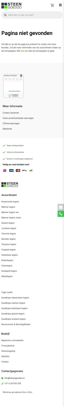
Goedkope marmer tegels (13, 303)
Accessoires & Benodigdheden (15, 324)
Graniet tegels (7, 223)
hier (22, 51)
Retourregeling (8, 351)
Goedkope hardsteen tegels (14, 308)
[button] (60, 5)
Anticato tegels (8, 239)
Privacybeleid (7, 345)
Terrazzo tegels (8, 244)
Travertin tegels (8, 233)
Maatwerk (7, 129)
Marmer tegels (8, 207)
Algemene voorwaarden (12, 340)
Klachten (5, 356)
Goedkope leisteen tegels (13, 319)
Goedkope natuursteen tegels (15, 297)
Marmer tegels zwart (11, 217)
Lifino (30, 392)
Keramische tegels (10, 201)
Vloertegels (6, 265)
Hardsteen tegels (9, 255)
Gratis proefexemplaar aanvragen (18, 118)
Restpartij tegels (9, 271)
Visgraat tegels (8, 249)
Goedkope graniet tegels (13, 313)
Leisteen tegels (8, 228)
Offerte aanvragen (11, 123)
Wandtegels (7, 276)
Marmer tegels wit (10, 212)
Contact (4, 361)
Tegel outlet (6, 292)
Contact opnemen (11, 113)
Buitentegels (7, 260)
